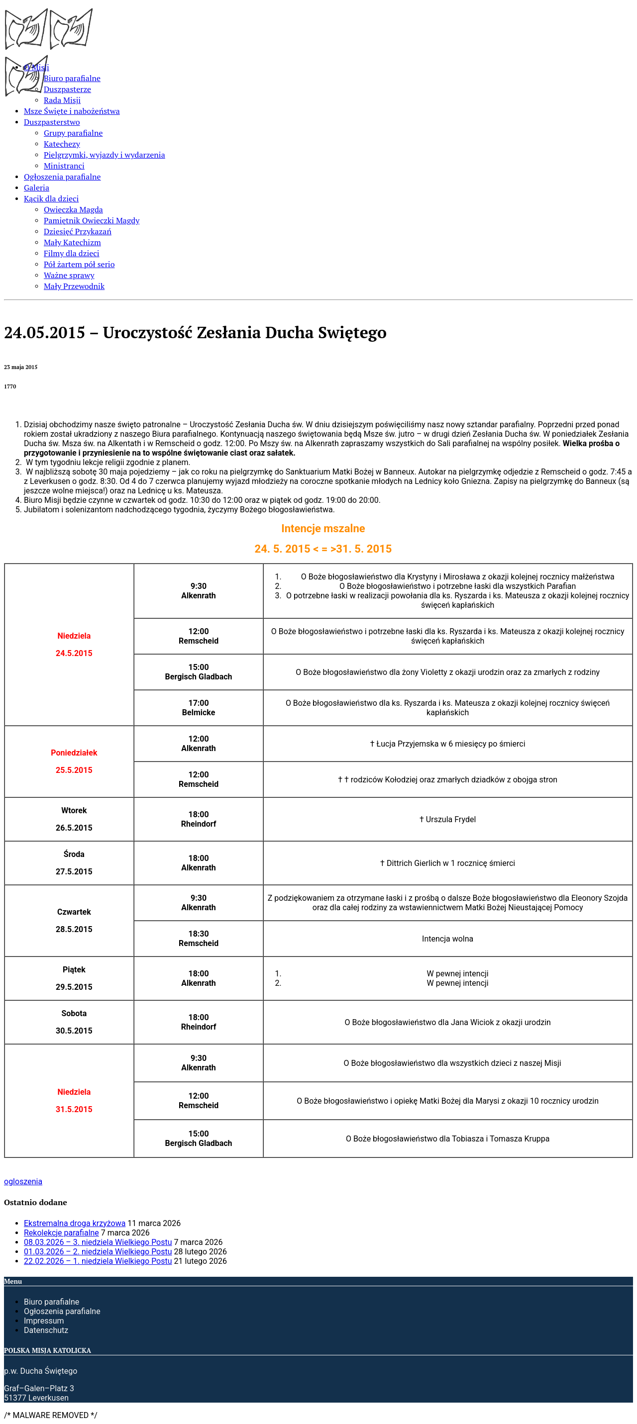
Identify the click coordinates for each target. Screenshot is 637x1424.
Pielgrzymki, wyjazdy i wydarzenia (104, 154)
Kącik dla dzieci (51, 198)
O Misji (36, 67)
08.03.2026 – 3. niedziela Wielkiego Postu (98, 1242)
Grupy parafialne (73, 132)
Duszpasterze (67, 89)
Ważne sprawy (69, 275)
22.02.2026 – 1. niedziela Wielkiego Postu (98, 1261)
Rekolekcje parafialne (61, 1232)
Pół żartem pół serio (79, 264)
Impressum (44, 1321)
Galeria (36, 187)
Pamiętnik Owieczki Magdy (91, 220)
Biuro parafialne (72, 78)
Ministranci (64, 165)
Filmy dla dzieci (72, 253)
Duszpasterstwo (52, 121)
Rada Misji (62, 100)
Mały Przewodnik (74, 286)
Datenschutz (46, 1330)
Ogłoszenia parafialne (62, 176)
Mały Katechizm (72, 242)
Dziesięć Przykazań (77, 231)
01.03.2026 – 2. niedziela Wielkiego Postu (98, 1251)
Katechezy (62, 143)
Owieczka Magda (73, 209)
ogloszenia (23, 1181)
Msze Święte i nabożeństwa (72, 110)
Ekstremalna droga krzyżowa (74, 1223)
